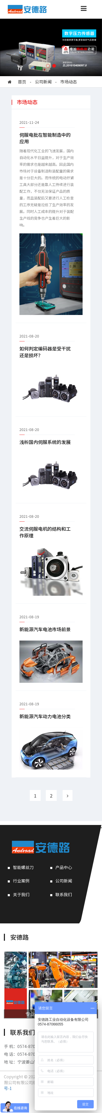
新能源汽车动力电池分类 (45, 716)
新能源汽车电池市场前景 (45, 629)
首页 (22, 82)
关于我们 (21, 894)
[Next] (67, 795)
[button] (48, 66)
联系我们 (63, 894)
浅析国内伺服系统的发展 (45, 442)
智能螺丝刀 (23, 867)
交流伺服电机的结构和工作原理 (45, 532)
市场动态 (68, 82)
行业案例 (21, 881)
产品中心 (63, 867)
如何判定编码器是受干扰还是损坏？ (45, 351)
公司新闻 (43, 82)
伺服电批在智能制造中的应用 (45, 138)
